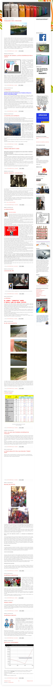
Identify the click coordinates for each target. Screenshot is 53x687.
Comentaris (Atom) (10, 682)
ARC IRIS (10, 5)
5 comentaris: (16, 427)
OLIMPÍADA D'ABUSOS (10, 615)
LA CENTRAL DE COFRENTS (11, 115)
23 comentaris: (16, 168)
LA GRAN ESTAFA (8, 209)
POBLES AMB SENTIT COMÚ (11, 148)
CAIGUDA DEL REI (9, 270)
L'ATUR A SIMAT (8, 393)
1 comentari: (15, 85)
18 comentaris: (16, 570)
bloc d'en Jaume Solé (39, 291)
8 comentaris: (16, 446)
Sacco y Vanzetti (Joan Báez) (10, 202)
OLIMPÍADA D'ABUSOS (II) (11, 575)
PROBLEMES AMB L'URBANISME (13, 20)
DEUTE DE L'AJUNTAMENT (11, 642)
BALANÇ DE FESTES (9, 484)
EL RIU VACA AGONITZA (10, 323)
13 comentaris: (16, 610)
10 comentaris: (16, 293)
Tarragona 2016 (38, 294)
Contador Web (38, 181)
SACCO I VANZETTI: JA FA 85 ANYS (13, 173)
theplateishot (38, 296)
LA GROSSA (7, 89)
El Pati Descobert (38, 289)
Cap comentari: (16, 204)
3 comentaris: (16, 111)
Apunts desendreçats (39, 292)
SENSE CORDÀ (8, 602)
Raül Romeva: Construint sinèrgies (41, 295)
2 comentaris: (16, 318)
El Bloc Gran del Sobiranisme (40, 290)
